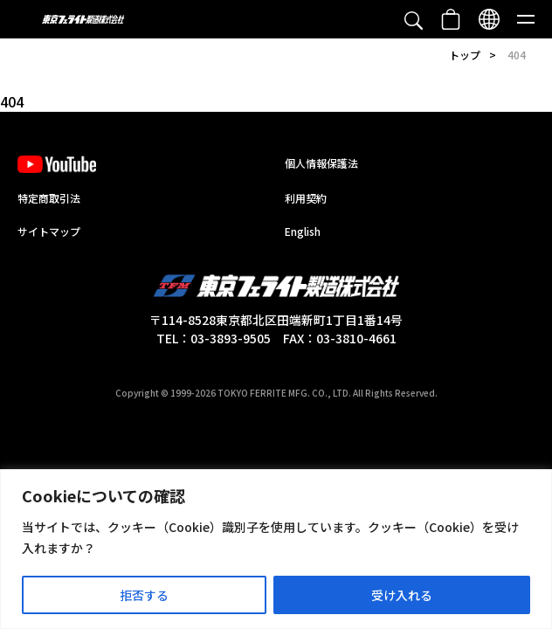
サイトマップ (48, 231)
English (303, 231)
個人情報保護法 (321, 163)
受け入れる (401, 595)
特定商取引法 (48, 197)
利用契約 (306, 197)
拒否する (144, 595)
